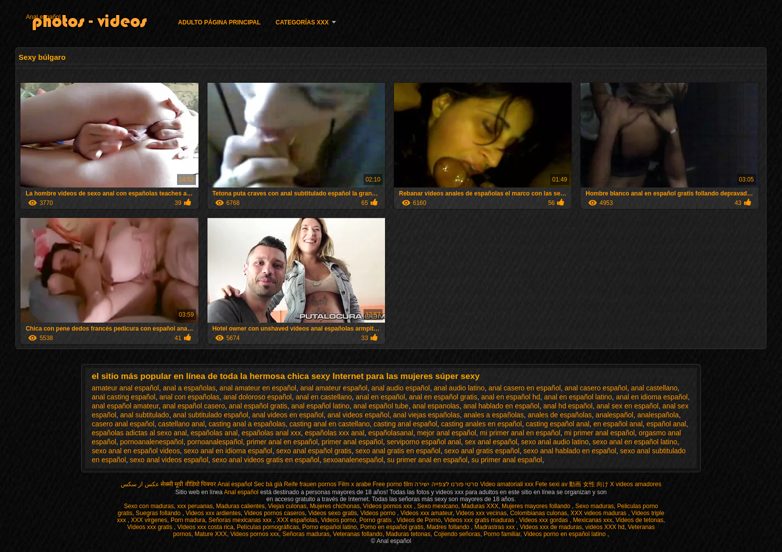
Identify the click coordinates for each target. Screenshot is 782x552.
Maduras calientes (240, 506)
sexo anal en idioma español (228, 451)
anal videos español (359, 415)
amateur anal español (125, 388)
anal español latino (320, 406)
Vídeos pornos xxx (388, 506)
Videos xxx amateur (426, 513)
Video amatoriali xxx (507, 484)
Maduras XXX (479, 506)
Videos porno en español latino (565, 534)
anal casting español (124, 397)
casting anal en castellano (329, 424)
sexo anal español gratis (314, 451)
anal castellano (654, 388)
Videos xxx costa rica (206, 527)
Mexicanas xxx (592, 520)
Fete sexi (547, 484)
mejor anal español (446, 433)
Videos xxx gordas (544, 520)
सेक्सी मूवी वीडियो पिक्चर (188, 484)
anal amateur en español (257, 388)
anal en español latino (578, 397)
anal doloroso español (257, 397)
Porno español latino (329, 527)
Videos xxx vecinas (481, 513)
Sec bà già (268, 484)
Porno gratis (376, 520)
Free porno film (393, 484)
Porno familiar (502, 534)
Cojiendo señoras (457, 534)
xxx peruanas (194, 506)
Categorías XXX (302, 22)
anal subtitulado (144, 415)
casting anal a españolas (246, 424)
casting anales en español (481, 424)
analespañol (614, 415)
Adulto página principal (219, 22)
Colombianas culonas (539, 513)
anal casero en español (525, 388)
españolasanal (390, 433)
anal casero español (596, 388)
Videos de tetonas (639, 520)
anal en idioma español (652, 397)
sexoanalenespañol (353, 460)
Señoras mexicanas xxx (240, 520)
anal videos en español (287, 415)
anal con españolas (189, 397)
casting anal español (405, 424)
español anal (666, 424)
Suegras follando (159, 513)
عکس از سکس (140, 484)
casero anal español (123, 424)
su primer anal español (506, 460)
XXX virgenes (149, 520)
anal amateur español (334, 388)
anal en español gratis (443, 397)
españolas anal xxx (271, 433)
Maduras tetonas (408, 534)
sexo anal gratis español (482, 451)
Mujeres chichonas (335, 506)
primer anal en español (282, 442)
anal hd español (567, 406)
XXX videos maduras (599, 513)
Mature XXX (211, 534)
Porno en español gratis (391, 527)
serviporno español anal (424, 442)
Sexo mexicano (437, 506)
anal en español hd (510, 397)
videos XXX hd (605, 527)
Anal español (43, 16)
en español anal (618, 424)
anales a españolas (494, 415)
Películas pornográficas (268, 527)
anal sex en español (627, 406)
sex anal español (491, 442)
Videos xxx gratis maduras (480, 520)
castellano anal (181, 424)
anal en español (380, 397)
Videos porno (378, 513)
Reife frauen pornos (310, 484)
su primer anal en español (427, 460)
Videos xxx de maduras (551, 527)
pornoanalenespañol (152, 442)
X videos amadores (635, 484)
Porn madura (188, 520)
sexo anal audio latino (554, 442)
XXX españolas (297, 520)
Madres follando (449, 527)
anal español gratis (258, 406)
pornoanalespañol (215, 442)
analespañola (658, 415)
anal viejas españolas (426, 415)
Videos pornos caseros (274, 513)
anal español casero (194, 406)
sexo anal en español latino (634, 442)
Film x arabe (354, 484)
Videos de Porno (418, 520)
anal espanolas (435, 406)
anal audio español (400, 388)
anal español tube (381, 406)
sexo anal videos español (169, 460)
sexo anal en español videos (136, 451)
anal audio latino (459, 388)
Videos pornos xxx (254, 534)
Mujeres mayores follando (537, 506)
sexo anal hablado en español (570, 451)
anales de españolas (559, 415)
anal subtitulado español (210, 415)
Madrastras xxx (495, 527)
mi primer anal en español (520, 433)
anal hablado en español (501, 406)
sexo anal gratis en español (398, 451)
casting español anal (557, 424)
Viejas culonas (287, 506)
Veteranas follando (358, 534)
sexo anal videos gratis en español (265, 460)
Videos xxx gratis (150, 527)
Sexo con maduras (149, 506)
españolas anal (214, 433)
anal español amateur (125, 406)
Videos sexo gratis (332, 513)
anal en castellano (324, 397)
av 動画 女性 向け (584, 484)
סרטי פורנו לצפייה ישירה (446, 484)
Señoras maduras (306, 534)
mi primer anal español (599, 433)
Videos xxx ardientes (213, 513)
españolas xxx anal (334, 433)
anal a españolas (189, 388)
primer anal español (352, 442)
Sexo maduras (594, 506)
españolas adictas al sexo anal (139, 433)
